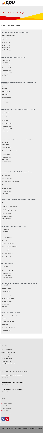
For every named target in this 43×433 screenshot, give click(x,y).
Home (4, 10)
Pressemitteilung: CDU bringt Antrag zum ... (12, 375)
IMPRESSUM (31, 428)
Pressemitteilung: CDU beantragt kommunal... (12, 382)
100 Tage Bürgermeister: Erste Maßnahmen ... (12, 389)
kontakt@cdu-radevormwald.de (9, 363)
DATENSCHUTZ (38, 428)
